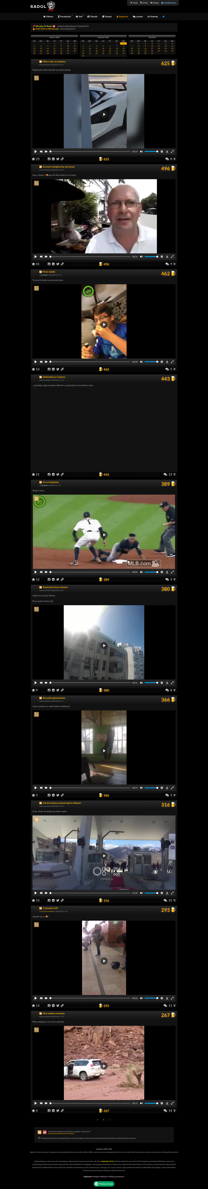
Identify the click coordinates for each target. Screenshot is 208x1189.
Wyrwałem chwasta (54, 1013)
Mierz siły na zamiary (54, 61)
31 (68, 53)
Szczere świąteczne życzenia (58, 166)
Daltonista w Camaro (54, 376)
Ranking (153, 16)
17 (68, 48)
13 (41, 48)
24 (68, 51)
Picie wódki (49, 271)
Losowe (138, 16)
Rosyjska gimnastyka (54, 697)
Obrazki (92, 16)
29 (54, 53)
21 (48, 51)
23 (61, 51)
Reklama (104, 1177)
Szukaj (144, 3)
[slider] (90, 151)
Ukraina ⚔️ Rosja (44, 26)
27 (41, 53)
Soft (79, 16)
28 (48, 53)
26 (34, 53)
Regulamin (88, 1177)
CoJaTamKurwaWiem (46, 911)
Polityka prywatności (116, 1177)
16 (61, 48)
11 (75, 46)
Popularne (122, 16)
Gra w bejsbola (51, 482)
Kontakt (96, 1177)
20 (41, 51)
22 (54, 51)
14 (48, 48)
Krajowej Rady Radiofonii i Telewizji (61, 1133)
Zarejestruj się (168, 3)
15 (54, 48)
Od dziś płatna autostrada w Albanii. (62, 802)
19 (34, 51)
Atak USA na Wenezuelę (47, 28)
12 (34, 48)
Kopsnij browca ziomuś (55, 587)
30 (61, 53)
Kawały (107, 16)
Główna (48, 16)
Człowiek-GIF (50, 908)
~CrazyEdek (43, 275)
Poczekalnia (64, 16)
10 (68, 46)
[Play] (35, 151)
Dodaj (134, 3)
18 (75, 48)
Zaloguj (154, 3)
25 (75, 51)
